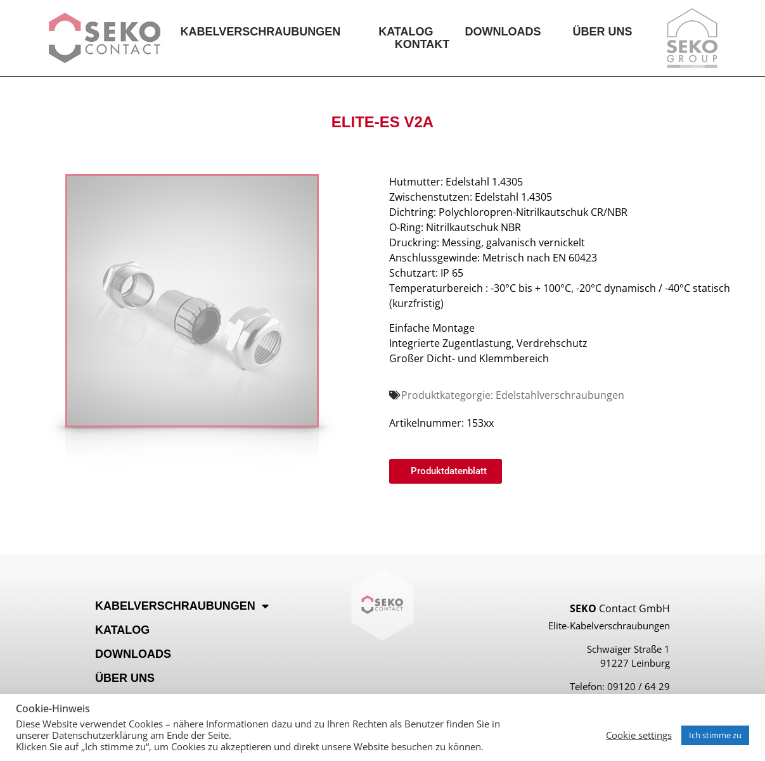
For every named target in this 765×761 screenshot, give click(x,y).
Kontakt (422, 44)
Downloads (503, 31)
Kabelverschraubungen (263, 31)
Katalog (405, 31)
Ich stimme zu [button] (715, 735)
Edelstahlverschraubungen (560, 395)
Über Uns (603, 31)
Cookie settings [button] (639, 735)
